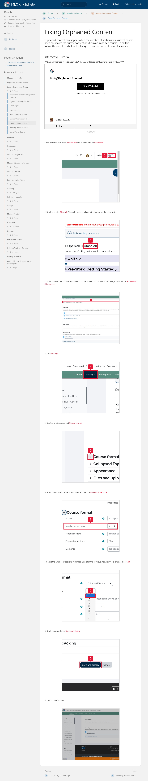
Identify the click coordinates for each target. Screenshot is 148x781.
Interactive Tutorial (14, 65)
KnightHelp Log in (133, 4)
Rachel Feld (31, 20)
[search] (74, 4)
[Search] (64, 4)
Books (116, 4)
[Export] (20, 49)
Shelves (103, 4)
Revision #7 (10, 17)
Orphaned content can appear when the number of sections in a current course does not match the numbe (22, 62)
